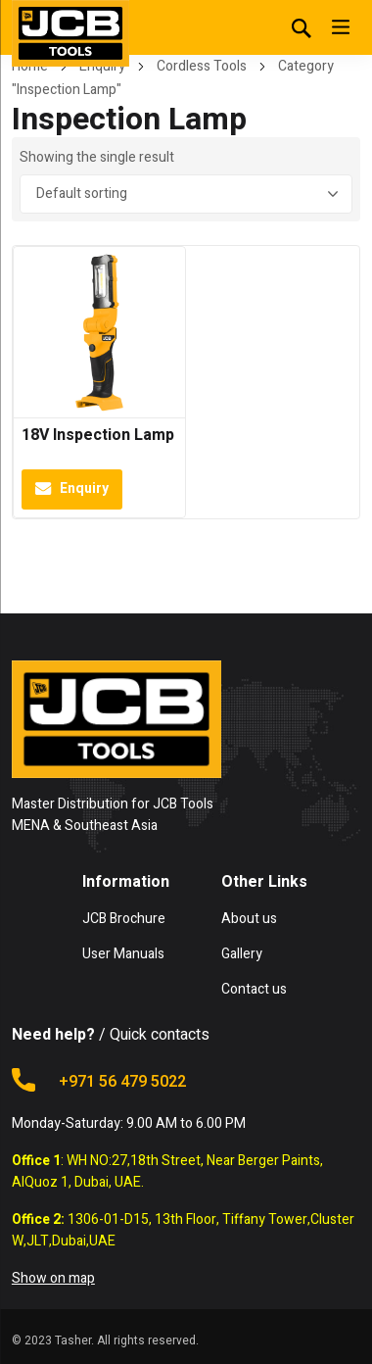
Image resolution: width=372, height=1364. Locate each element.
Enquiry (102, 66)
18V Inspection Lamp (98, 435)
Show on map (53, 1278)
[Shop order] (186, 194)
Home (30, 66)
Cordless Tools (202, 66)
